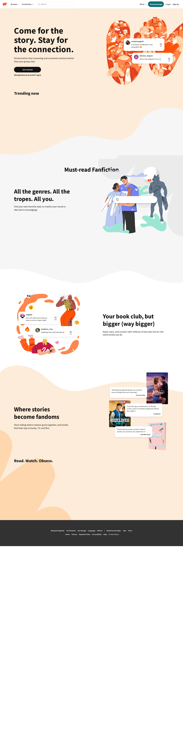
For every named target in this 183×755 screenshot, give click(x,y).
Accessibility (97, 743)
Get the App (81, 740)
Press (130, 740)
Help (105, 743)
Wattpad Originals (57, 740)
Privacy (74, 743)
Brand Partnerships (114, 740)
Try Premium (71, 740)
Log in (168, 4)
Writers (100, 740)
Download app (156, 4)
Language (91, 740)
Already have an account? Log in (27, 75)
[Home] (5, 4)
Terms (67, 743)
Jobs (124, 740)
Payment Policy (84, 743)
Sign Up (176, 4)
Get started (27, 69)
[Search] (39, 4)
